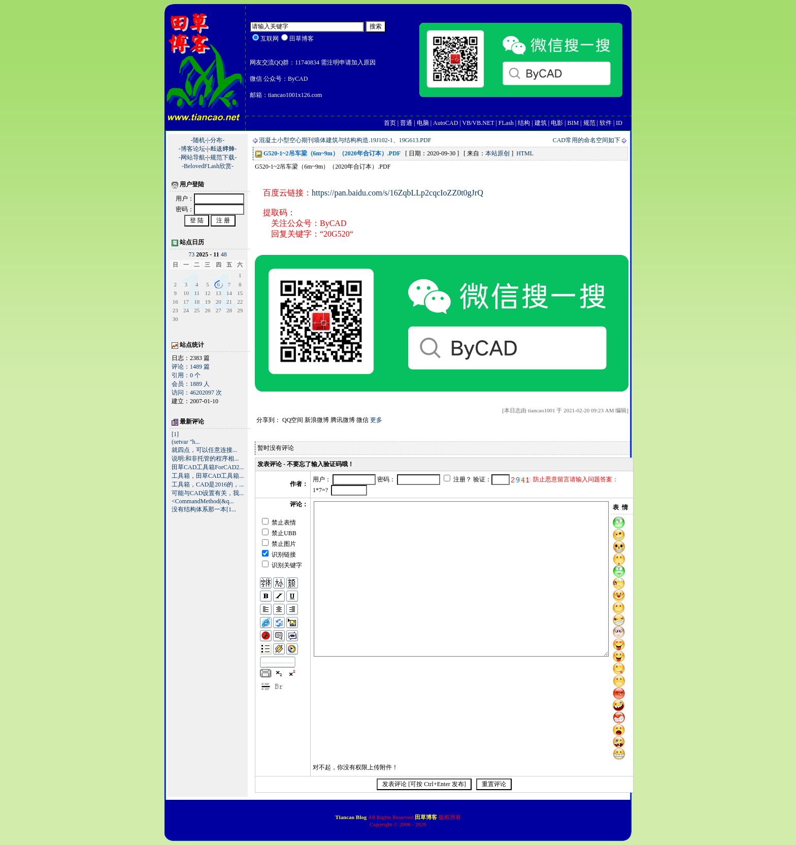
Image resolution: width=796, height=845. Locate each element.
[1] (175, 434)
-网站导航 (192, 157)
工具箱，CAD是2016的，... (208, 484)
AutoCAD (445, 122)
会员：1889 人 (191, 383)
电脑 (423, 122)
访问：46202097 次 (197, 392)
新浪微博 (317, 420)
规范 (589, 122)
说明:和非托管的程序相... (205, 458)
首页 (390, 122)
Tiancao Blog (351, 817)
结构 (524, 122)
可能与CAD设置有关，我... (208, 493)
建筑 (541, 122)
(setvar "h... (186, 441)
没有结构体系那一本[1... (204, 509)
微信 (362, 420)
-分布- (216, 140)
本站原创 (497, 153)
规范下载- (223, 157)
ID (619, 122)
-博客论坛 (192, 148)
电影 (557, 122)
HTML (525, 153)
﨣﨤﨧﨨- (223, 148)
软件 (606, 122)
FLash (506, 122)
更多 (376, 420)
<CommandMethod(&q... (203, 501)
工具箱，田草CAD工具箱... (208, 475)
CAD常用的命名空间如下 (586, 140)
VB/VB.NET (478, 122)
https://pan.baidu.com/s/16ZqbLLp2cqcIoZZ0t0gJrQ (397, 192)
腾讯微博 (342, 420)
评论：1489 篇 (191, 366)
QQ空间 (292, 420)
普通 (406, 122)
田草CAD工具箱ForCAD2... (208, 467)
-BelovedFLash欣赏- (208, 166)
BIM (573, 122)
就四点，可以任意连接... (204, 449)
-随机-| (199, 140)
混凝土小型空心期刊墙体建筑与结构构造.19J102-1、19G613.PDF (345, 140)
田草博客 (426, 817)
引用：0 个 (186, 375)
